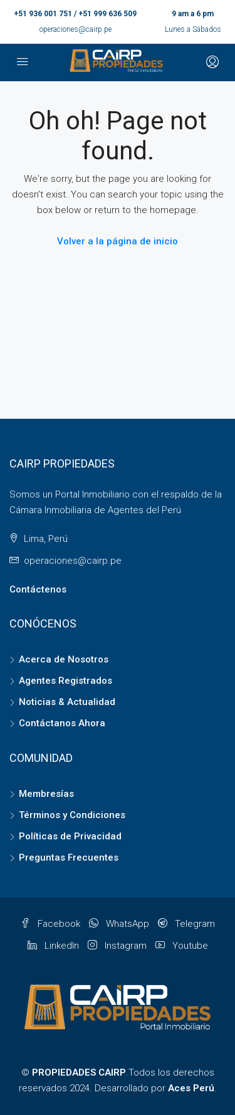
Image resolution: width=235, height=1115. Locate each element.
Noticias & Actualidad (67, 702)
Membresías (46, 793)
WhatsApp (119, 923)
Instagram (117, 945)
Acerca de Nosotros (63, 659)
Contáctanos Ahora (62, 723)
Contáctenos (37, 589)
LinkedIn (53, 945)
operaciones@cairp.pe (75, 29)
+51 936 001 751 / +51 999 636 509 (75, 13)
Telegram (186, 923)
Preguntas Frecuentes (68, 857)
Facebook (50, 923)
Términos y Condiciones (72, 815)
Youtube (181, 945)
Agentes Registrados (65, 680)
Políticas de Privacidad (70, 836)
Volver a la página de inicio (117, 241)
